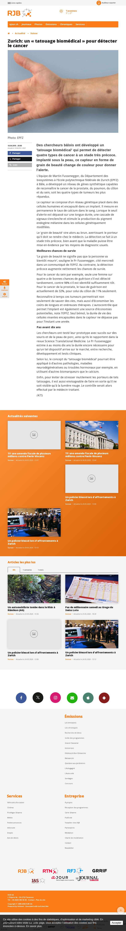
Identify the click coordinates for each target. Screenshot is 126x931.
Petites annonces (14, 823)
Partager (15, 153)
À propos (68, 802)
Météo (10, 818)
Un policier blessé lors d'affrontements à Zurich (90, 498)
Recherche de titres (73, 733)
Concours (69, 783)
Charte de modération (74, 838)
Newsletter (69, 848)
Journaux (26, 24)
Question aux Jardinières (75, 763)
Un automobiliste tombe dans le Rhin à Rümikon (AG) (31, 609)
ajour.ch (13, 24)
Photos (38, 24)
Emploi (10, 833)
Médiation (69, 833)
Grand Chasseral (71, 743)
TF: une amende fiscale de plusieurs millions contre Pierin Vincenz (29, 455)
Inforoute (11, 828)
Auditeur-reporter (106, 3)
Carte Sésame (70, 813)
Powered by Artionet (16, 906)
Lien (13, 165)
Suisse (33, 33)
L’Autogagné (70, 768)
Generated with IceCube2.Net (36, 906)
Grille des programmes (74, 738)
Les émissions (70, 723)
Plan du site (40, 900)
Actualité (20, 33)
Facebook (21, 698)
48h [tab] (13, 570)
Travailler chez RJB (72, 823)
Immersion (69, 748)
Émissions (51, 24)
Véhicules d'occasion (15, 802)
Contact (68, 843)
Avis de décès (12, 838)
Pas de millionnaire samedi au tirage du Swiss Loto (89, 609)
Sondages (69, 778)
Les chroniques (71, 728)
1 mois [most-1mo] (40, 570)
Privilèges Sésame (14, 813)
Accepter (116, 923)
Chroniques (66, 24)
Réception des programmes (76, 807)
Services (80, 24)
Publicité (68, 818)
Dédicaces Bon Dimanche (75, 753)
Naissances (69, 758)
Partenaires (69, 828)
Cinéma (10, 807)
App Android (104, 698)
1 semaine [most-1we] (27, 570)
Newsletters (72, 698)
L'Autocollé (69, 773)
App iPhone (88, 698)
